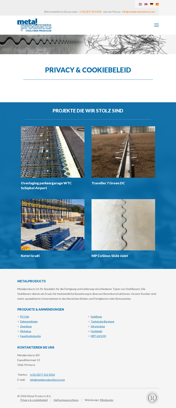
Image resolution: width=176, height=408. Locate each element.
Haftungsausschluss (66, 400)
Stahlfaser (96, 316)
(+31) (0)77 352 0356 (91, 11)
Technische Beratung (102, 321)
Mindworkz (106, 400)
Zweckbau (26, 326)
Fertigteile (96, 331)
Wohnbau (25, 331)
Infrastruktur (98, 326)
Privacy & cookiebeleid (34, 400)
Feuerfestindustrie (30, 336)
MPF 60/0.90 (98, 336)
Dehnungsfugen (29, 321)
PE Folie (24, 316)
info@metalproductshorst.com (138, 11)
